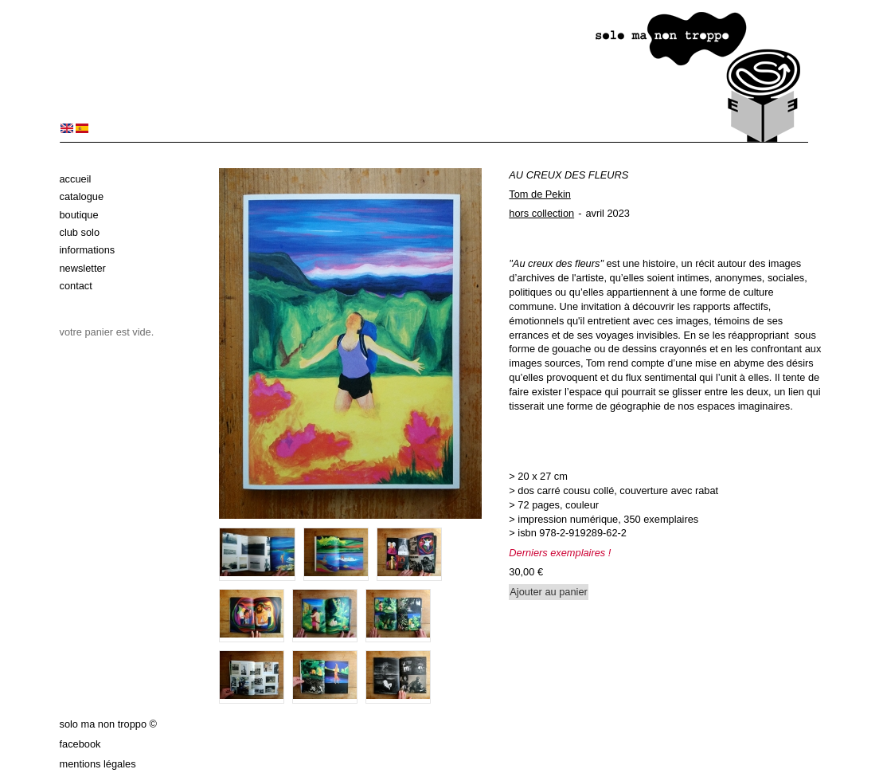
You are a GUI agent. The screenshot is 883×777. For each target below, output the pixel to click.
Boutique (79, 215)
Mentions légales (98, 764)
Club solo (80, 232)
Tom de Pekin (540, 194)
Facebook (80, 744)
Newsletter (83, 268)
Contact (76, 286)
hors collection (541, 213)
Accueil (76, 179)
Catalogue (82, 196)
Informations (87, 250)
